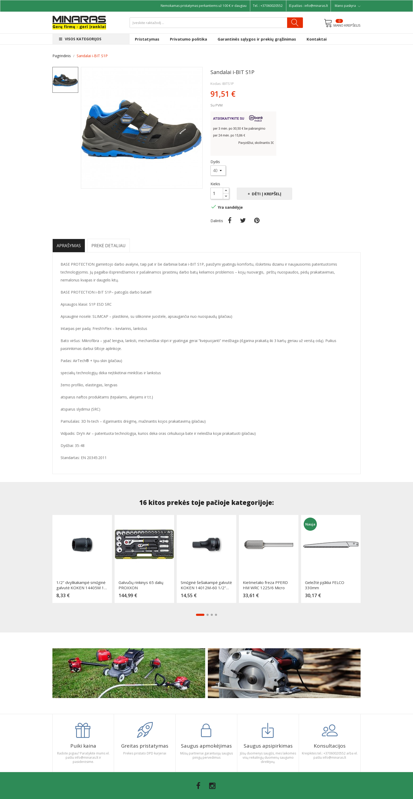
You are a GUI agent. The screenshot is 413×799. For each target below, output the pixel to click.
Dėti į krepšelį (266, 193)
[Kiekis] (216, 193)
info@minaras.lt (316, 5)
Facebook (198, 786)
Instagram (212, 786)
